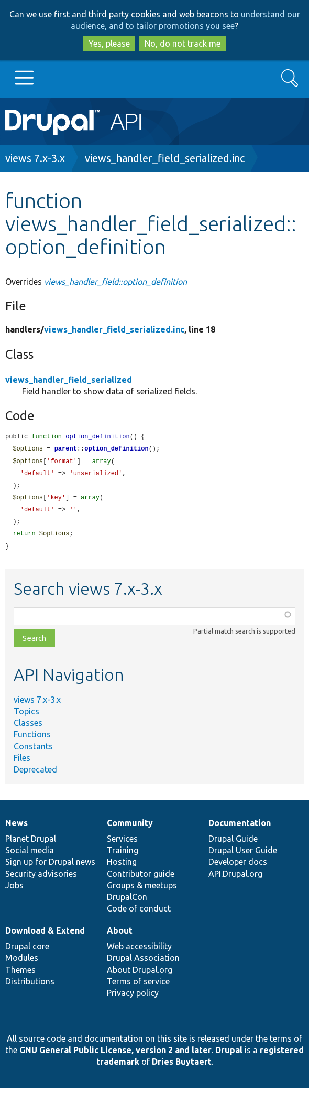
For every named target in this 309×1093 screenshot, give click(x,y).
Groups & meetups (142, 890)
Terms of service (138, 986)
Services (122, 844)
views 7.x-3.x (35, 158)
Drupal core (27, 951)
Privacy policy (133, 998)
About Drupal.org (139, 975)
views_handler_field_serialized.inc (165, 158)
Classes (28, 728)
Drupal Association (143, 963)
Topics (26, 716)
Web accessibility (139, 951)
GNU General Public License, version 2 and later (115, 1055)
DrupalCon (127, 902)
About (120, 935)
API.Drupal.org (235, 879)
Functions (32, 739)
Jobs (14, 890)
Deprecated (35, 774)
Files (22, 763)
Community (130, 828)
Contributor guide (140, 879)
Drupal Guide (233, 844)
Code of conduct (139, 913)
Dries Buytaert (182, 1066)
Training (122, 855)
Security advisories (41, 879)
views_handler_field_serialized (68, 379)
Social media (29, 855)
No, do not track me (182, 43)
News (16, 828)
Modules (21, 963)
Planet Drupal (30, 844)
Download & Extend (45, 935)
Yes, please (109, 43)
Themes (20, 975)
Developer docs (237, 867)
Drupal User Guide (242, 855)
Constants (33, 751)
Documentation (239, 828)
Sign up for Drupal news (50, 867)
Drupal (228, 1055)
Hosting (122, 867)
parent (65, 449)
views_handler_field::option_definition (115, 281)
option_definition (116, 449)
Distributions (29, 986)
